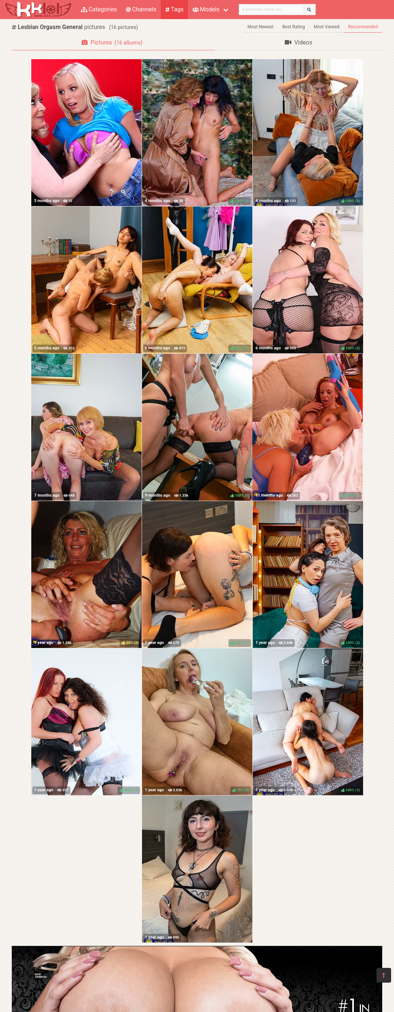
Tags (174, 9)
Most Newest (261, 26)
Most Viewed (327, 26)
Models (205, 9)
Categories (99, 9)
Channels (141, 9)
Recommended (363, 26)
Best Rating (294, 26)
